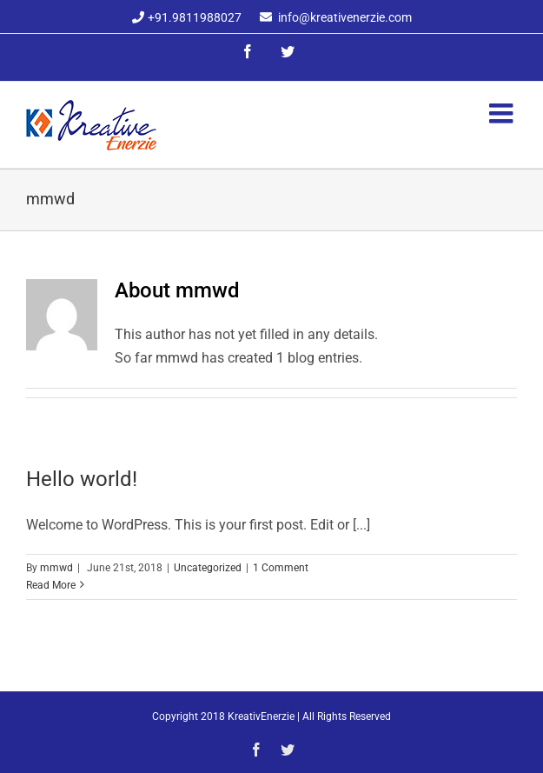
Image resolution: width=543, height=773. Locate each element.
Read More (51, 585)
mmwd (56, 568)
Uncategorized (208, 568)
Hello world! (81, 479)
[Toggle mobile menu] (503, 113)
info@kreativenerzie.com (345, 17)
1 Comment (280, 568)
